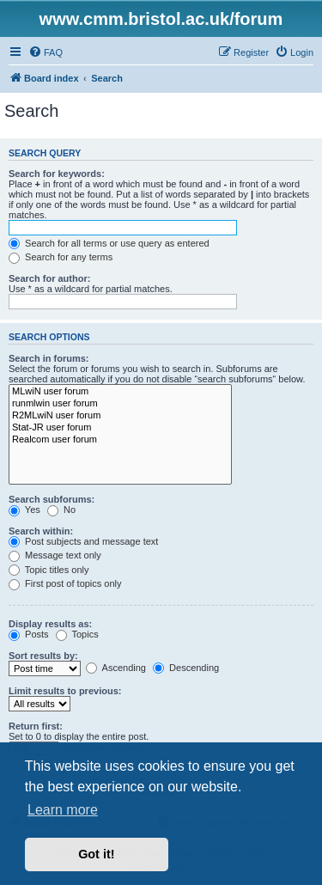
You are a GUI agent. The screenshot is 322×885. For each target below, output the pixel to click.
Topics (77, 634)
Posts (29, 634)
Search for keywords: (57, 173)
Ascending (116, 667)
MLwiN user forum (120, 392)
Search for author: (49, 278)
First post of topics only (65, 583)
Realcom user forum (120, 440)
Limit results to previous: (65, 691)
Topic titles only (48, 570)
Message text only (55, 555)
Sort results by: (43, 655)
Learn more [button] (62, 810)
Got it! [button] (96, 854)
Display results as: (50, 624)
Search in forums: (49, 358)
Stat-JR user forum (120, 428)
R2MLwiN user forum (120, 416)
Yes (24, 509)
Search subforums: (51, 499)
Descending (186, 667)
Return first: (36, 726)
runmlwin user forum (120, 404)
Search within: (41, 531)
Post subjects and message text (83, 541)
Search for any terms (60, 257)
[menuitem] (45, 52)
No (61, 509)
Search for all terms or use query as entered (109, 243)
